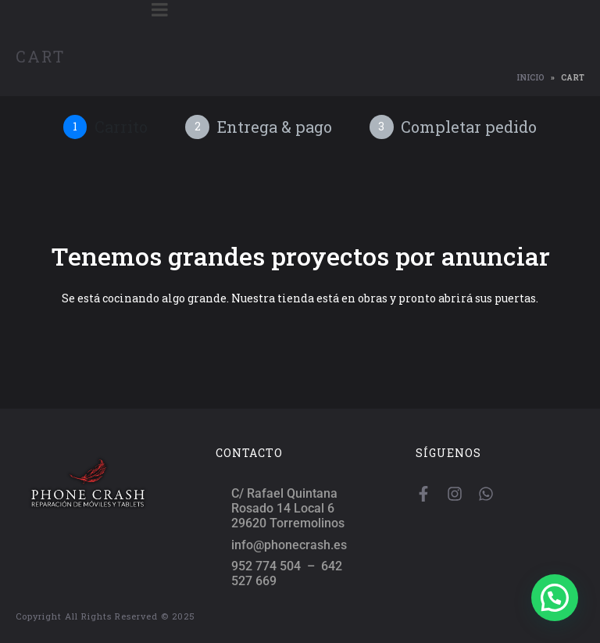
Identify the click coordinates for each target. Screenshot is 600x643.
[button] (554, 597)
